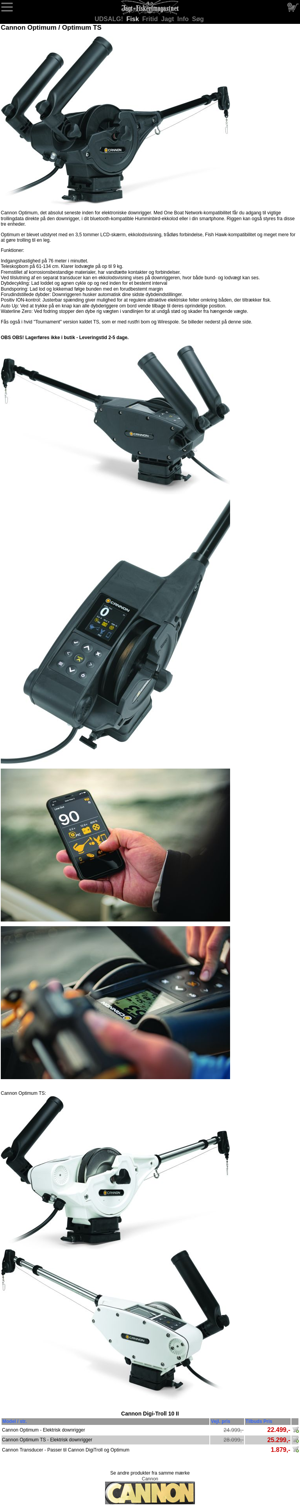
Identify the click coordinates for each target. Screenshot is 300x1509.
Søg (198, 19)
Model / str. (14, 1421)
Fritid (150, 19)
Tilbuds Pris (259, 1421)
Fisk (134, 19)
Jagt (168, 19)
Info (184, 19)
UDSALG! (110, 19)
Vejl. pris (220, 1421)
